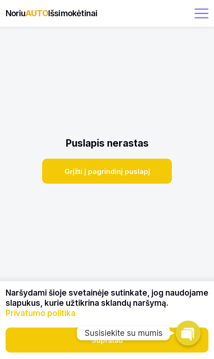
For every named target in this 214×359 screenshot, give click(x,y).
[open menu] (201, 13)
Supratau (107, 340)
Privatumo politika (41, 313)
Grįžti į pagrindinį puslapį (107, 171)
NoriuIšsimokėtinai (51, 13)
